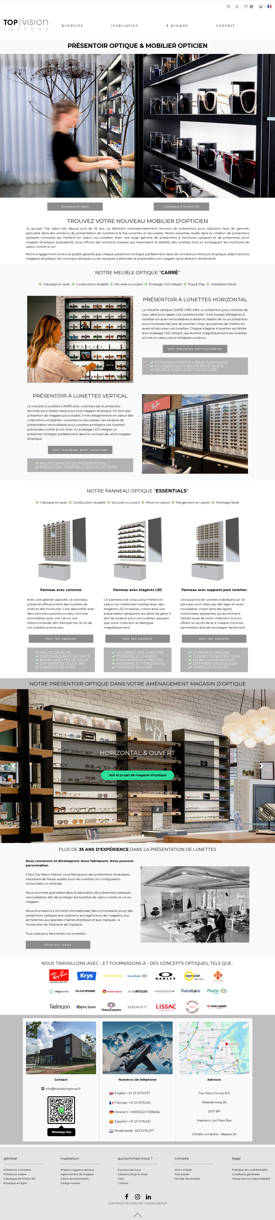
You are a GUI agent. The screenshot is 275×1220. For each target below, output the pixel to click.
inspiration (125, 25)
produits (73, 25)
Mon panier (182, 1174)
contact (226, 25)
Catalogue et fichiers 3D (19, 1178)
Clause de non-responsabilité (251, 1178)
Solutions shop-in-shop (132, 1174)
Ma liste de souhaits (187, 1178)
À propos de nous (129, 1169)
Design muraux (70, 1183)
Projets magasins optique (77, 1169)
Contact (123, 1183)
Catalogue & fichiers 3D (181, 206)
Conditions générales (246, 1174)
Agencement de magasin (77, 1174)
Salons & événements (75, 1178)
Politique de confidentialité (250, 1169)
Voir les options (61, 638)
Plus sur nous (58, 945)
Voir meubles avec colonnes (80, 450)
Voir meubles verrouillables (195, 349)
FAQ (120, 1178)
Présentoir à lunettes (17, 1169)
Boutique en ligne (75, 206)
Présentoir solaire (15, 1174)
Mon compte (183, 1169)
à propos (177, 25)
